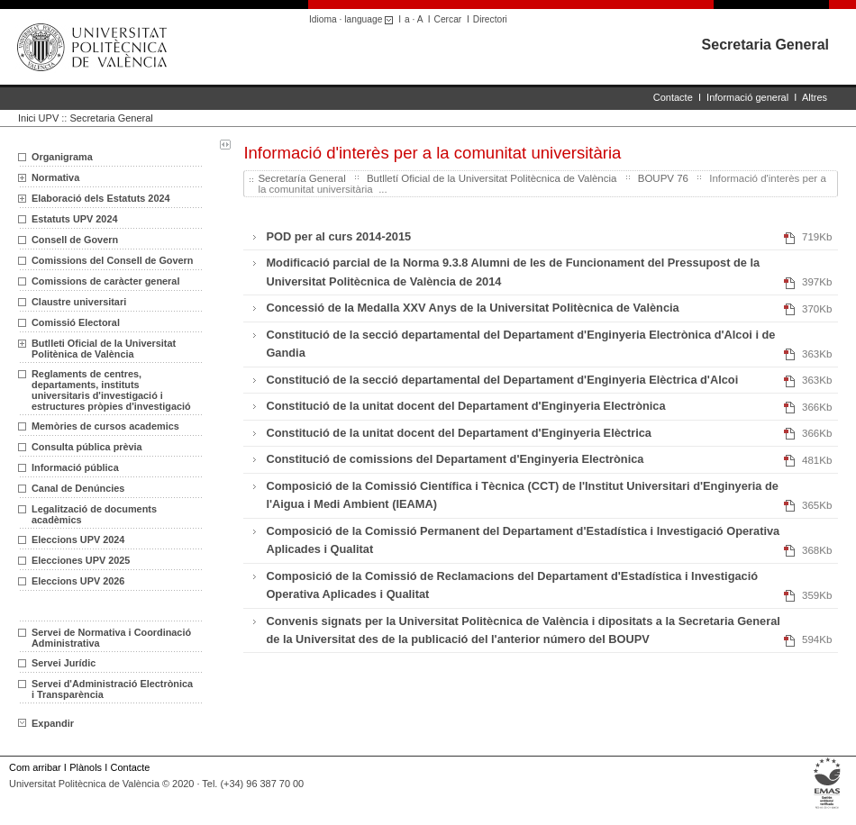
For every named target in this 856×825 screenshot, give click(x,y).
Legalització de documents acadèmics (94, 514)
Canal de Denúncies (78, 488)
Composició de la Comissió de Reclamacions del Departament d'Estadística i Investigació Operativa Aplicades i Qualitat (512, 585)
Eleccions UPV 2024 (78, 539)
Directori (490, 19)
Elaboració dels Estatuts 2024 (101, 198)
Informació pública (75, 467)
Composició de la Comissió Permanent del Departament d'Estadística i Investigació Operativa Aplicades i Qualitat (522, 540)
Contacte (673, 97)
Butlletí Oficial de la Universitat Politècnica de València (492, 178)
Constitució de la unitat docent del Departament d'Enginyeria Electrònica (465, 405)
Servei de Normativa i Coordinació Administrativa (111, 637)
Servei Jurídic (64, 662)
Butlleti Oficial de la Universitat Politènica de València (104, 348)
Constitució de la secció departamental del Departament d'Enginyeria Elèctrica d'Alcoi (502, 379)
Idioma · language (353, 19)
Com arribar (35, 767)
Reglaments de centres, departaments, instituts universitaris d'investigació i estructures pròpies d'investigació (111, 390)
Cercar (448, 19)
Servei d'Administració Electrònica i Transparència (112, 689)
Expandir (46, 723)
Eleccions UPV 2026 (78, 581)
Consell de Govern (75, 239)
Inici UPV (38, 118)
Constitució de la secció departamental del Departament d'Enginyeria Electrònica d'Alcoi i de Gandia (520, 343)
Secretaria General (765, 44)
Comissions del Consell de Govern (112, 260)
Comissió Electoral (76, 322)
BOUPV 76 (663, 178)
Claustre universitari (79, 301)
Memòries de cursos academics (105, 426)
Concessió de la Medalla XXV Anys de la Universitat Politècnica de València (472, 307)
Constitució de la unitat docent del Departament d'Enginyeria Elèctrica (458, 433)
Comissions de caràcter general (105, 281)
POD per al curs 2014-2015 (338, 236)
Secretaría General (301, 178)
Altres (814, 97)
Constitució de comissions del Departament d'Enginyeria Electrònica (454, 459)
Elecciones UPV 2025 (81, 560)
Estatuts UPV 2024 (75, 218)
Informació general (747, 97)
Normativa (55, 177)
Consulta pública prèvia (87, 446)
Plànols (85, 767)
